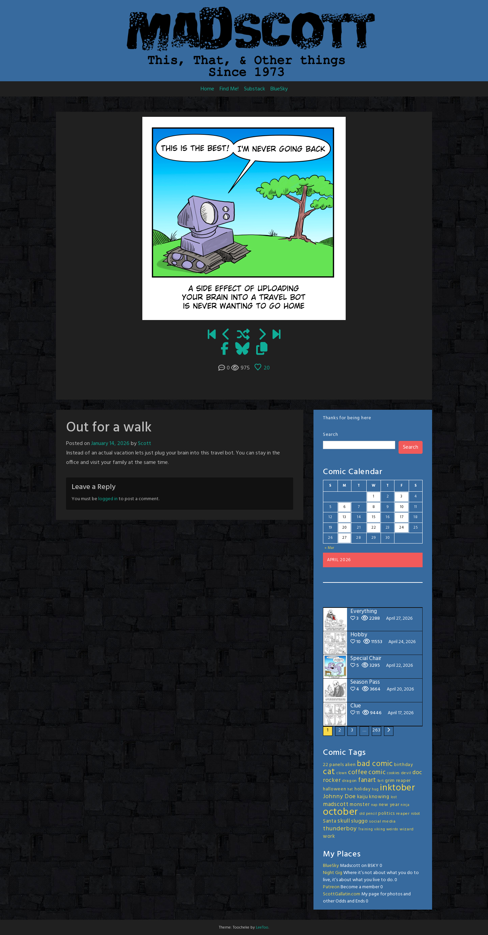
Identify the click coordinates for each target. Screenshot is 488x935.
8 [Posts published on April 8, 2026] (373, 507)
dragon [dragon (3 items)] (349, 781)
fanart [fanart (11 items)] (367, 780)
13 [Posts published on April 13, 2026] (344, 517)
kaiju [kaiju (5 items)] (362, 797)
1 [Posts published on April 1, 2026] (373, 496)
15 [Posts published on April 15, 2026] (373, 517)
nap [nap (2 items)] (374, 805)
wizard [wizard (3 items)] (407, 829)
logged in (108, 499)
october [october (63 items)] (340, 812)
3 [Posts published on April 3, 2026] (402, 496)
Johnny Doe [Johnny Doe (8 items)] (339, 796)
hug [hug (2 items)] (375, 789)
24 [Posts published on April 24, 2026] (401, 528)
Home (207, 89)
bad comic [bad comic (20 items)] (375, 764)
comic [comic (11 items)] (377, 772)
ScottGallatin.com (341, 894)
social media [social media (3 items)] (382, 821)
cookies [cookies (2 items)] (393, 773)
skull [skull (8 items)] (344, 821)
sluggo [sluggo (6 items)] (359, 821)
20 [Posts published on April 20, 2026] (344, 528)
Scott (144, 443)
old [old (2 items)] (362, 814)
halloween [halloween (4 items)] (334, 789)
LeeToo (262, 927)
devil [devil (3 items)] (406, 773)
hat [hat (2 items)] (350, 789)
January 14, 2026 (110, 443)
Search (330, 434)
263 (376, 730)
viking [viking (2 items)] (379, 829)
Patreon (331, 887)
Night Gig (332, 873)
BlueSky (279, 89)
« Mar (330, 548)
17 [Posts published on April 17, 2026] (401, 517)
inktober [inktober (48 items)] (397, 788)
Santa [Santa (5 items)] (330, 821)
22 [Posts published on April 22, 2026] (373, 528)
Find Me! (229, 89)
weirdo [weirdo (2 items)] (392, 829)
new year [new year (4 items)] (389, 805)
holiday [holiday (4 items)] (362, 789)
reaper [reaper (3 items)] (403, 813)
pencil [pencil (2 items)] (371, 814)
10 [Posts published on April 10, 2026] (401, 507)
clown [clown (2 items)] (342, 773)
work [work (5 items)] (329, 836)
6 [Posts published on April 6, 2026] (344, 507)
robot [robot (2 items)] (416, 814)
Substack (254, 89)
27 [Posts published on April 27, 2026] (344, 538)
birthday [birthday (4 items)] (403, 765)
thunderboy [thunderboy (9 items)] (340, 829)
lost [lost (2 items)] (394, 797)
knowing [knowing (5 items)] (379, 797)
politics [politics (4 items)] (386, 813)
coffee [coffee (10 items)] (357, 772)
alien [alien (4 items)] (350, 765)
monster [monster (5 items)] (360, 805)
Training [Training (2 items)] (365, 829)
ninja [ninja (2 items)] (405, 805)
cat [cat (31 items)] (329, 772)
